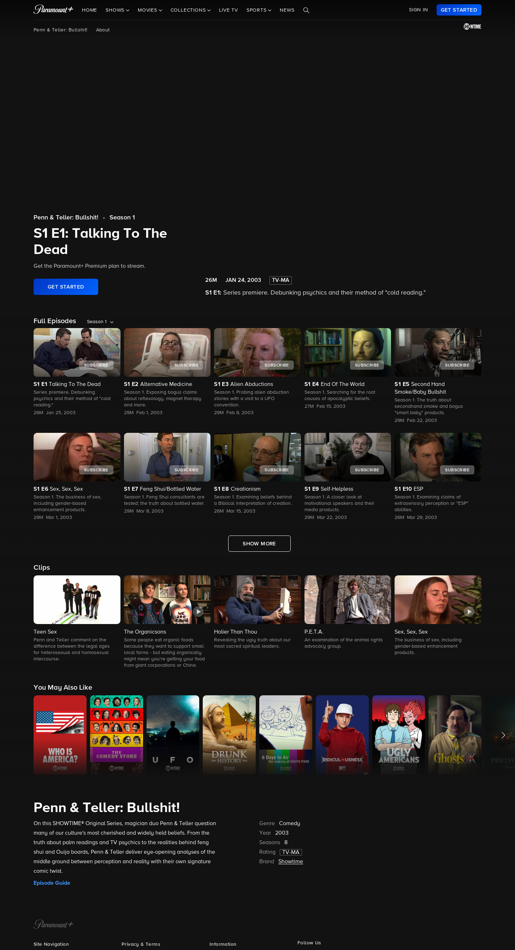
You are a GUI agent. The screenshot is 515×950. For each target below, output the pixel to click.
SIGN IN (418, 9)
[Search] (306, 10)
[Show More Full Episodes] (259, 543)
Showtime (290, 862)
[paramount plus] (53, 10)
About (103, 30)
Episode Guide (52, 883)
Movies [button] (148, 10)
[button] (77, 619)
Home (89, 10)
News (287, 10)
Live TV (228, 10)
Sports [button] (257, 10)
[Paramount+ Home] (53, 925)
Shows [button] (116, 10)
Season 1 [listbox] (97, 321)
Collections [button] (189, 10)
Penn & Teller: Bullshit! (61, 30)
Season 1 (122, 217)
